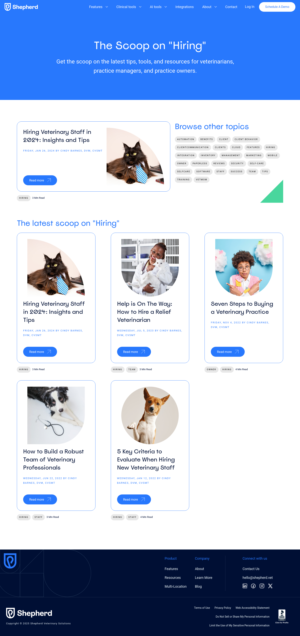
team (252, 171)
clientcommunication (193, 147)
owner (181, 163)
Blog (198, 586)
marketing (254, 155)
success (236, 171)
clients (220, 147)
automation (185, 139)
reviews (219, 163)
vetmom (201, 179)
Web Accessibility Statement (252, 607)
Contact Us (251, 569)
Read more (40, 180)
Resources (173, 578)
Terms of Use (202, 607)
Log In (249, 7)
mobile (273, 155)
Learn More (203, 578)
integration (186, 155)
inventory (208, 155)
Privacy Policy (222, 607)
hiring (23, 198)
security (237, 163)
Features (171, 569)
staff (221, 171)
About (199, 569)
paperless (200, 163)
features (253, 147)
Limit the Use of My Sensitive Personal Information (239, 625)
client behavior (246, 139)
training (183, 179)
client (223, 139)
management (231, 155)
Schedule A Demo (277, 7)
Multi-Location (176, 586)
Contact (231, 7)
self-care (257, 163)
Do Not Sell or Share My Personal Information (242, 616)
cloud (236, 147)
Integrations (184, 7)
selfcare (183, 171)
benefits (207, 139)
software (203, 171)
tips (265, 171)
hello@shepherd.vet (258, 578)
